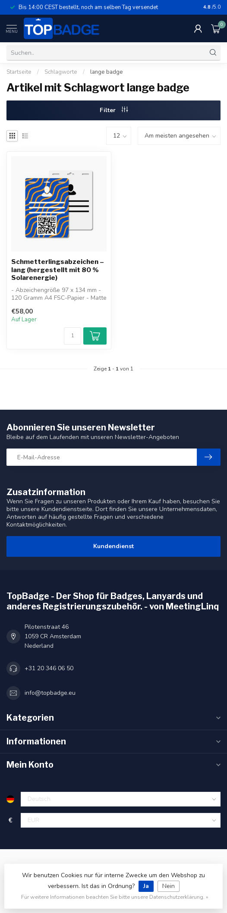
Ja (146, 886)
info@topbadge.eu (50, 693)
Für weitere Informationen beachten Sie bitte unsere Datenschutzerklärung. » (114, 896)
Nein (168, 886)
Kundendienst (113, 546)
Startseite (19, 72)
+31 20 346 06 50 (49, 668)
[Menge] (72, 336)
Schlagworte (60, 72)
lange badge (106, 72)
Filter (114, 110)
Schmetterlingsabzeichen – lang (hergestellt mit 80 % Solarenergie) (57, 270)
